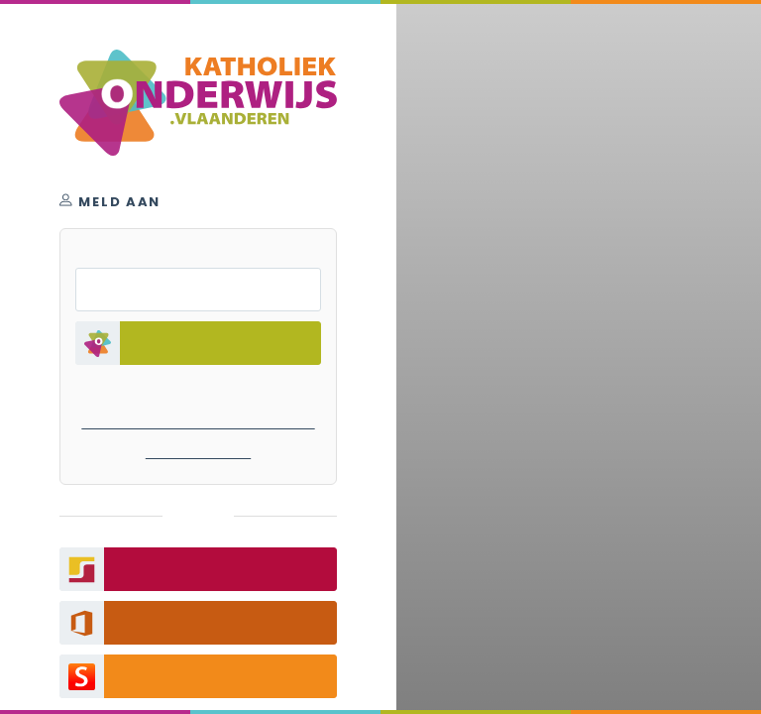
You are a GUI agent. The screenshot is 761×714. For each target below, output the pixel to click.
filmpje (381, 561)
